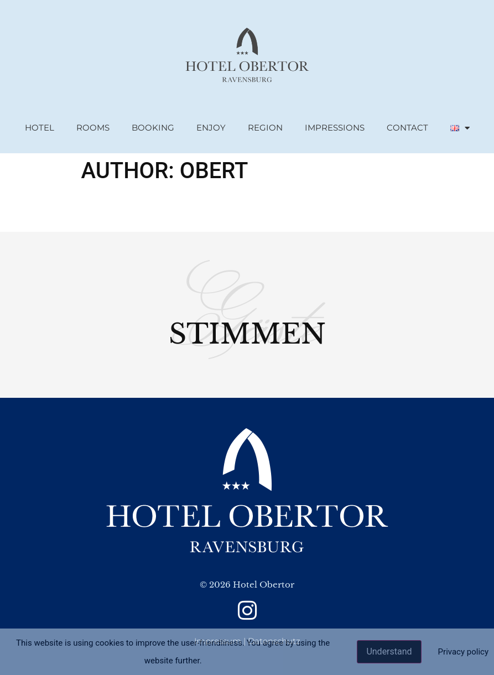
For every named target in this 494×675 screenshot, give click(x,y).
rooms (93, 127)
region (265, 127)
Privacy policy (463, 652)
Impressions (335, 127)
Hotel (39, 127)
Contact (407, 127)
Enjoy (211, 127)
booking (153, 127)
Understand (389, 651)
